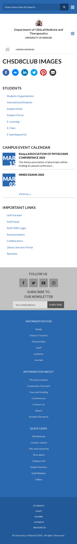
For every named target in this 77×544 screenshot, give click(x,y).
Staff (38, 347)
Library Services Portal (20, 247)
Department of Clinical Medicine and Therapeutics (38, 31)
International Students (19, 102)
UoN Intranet (14, 215)
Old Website (38, 436)
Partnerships (39, 341)
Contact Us (39, 404)
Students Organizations (20, 96)
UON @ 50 (39, 522)
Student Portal (15, 115)
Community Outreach (38, 385)
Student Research (38, 416)
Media (38, 329)
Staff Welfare (39, 473)
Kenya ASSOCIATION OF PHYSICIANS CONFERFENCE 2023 (43, 155)
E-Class (11, 127)
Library (38, 410)
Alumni (39, 517)
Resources (39, 528)
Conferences (39, 398)
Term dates (39, 454)
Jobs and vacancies (39, 448)
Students (38, 506)
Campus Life (38, 460)
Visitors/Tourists (39, 335)
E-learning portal (16, 134)
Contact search (38, 442)
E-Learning (13, 121)
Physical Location (38, 379)
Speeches (12, 253)
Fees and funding (39, 392)
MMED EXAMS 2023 (31, 174)
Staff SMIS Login (16, 228)
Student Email (14, 108)
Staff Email (13, 221)
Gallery (38, 479)
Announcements (16, 234)
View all (24, 194)
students (39, 353)
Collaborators (15, 240)
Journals (38, 360)
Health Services (38, 467)
